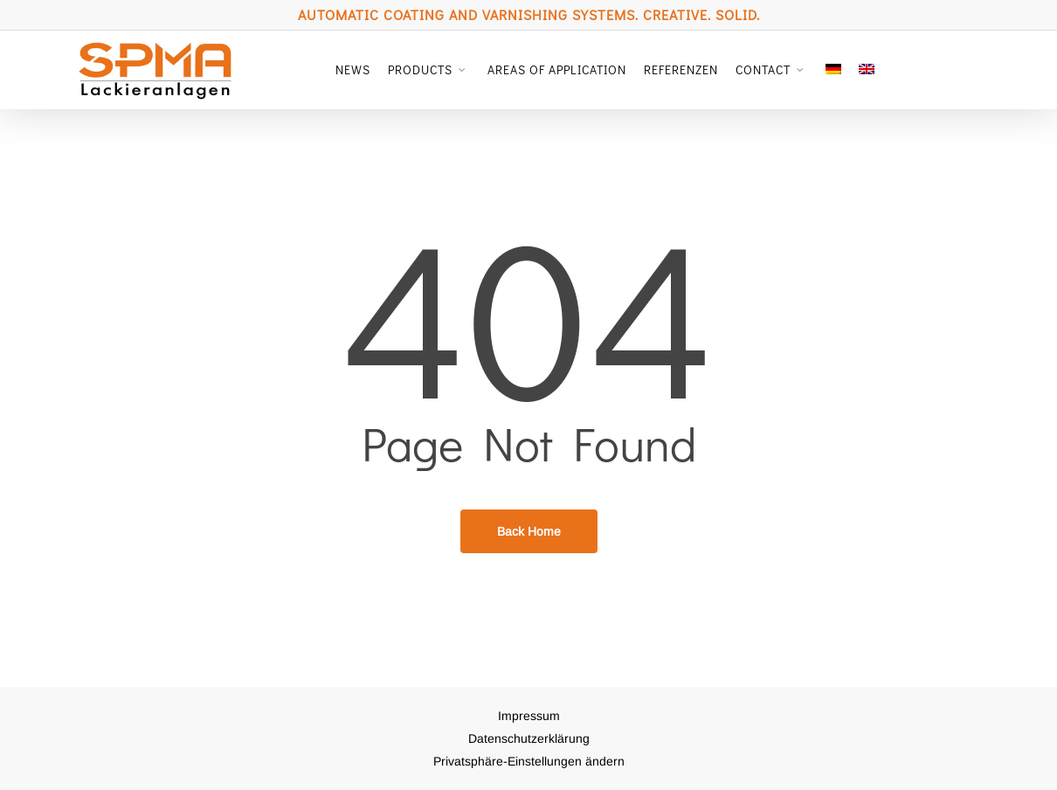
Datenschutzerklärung (529, 738)
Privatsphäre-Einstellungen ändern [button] (529, 761)
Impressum (529, 716)
